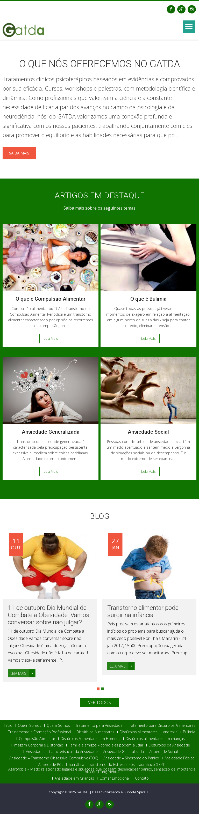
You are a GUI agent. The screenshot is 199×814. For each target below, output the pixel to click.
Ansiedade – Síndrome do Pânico (131, 758)
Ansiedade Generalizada (51, 432)
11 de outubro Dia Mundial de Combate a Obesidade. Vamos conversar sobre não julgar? (48, 615)
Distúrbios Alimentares (95, 732)
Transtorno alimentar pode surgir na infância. (143, 611)
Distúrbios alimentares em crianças (155, 738)
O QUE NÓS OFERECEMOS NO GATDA (99, 64)
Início (8, 725)
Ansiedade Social (148, 432)
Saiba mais (19, 153)
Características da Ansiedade (73, 752)
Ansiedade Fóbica (179, 758)
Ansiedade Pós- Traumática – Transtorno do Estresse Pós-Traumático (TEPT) (101, 765)
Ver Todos (99, 703)
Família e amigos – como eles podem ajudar (106, 745)
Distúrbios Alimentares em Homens (90, 738)
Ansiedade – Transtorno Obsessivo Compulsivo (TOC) (53, 758)
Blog (99, 516)
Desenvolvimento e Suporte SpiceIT (120, 792)
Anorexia (170, 732)
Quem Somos (29, 725)
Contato (142, 778)
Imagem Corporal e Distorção (38, 745)
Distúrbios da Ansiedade (169, 745)
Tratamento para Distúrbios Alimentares (161, 725)
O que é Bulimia (148, 299)
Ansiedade (35, 752)
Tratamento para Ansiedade (99, 725)
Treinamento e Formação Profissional (39, 732)
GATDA (82, 792)
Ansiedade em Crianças (74, 778)
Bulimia (189, 732)
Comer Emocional (115, 778)
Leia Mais (51, 338)
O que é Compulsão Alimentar (51, 299)
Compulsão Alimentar (37, 738)
